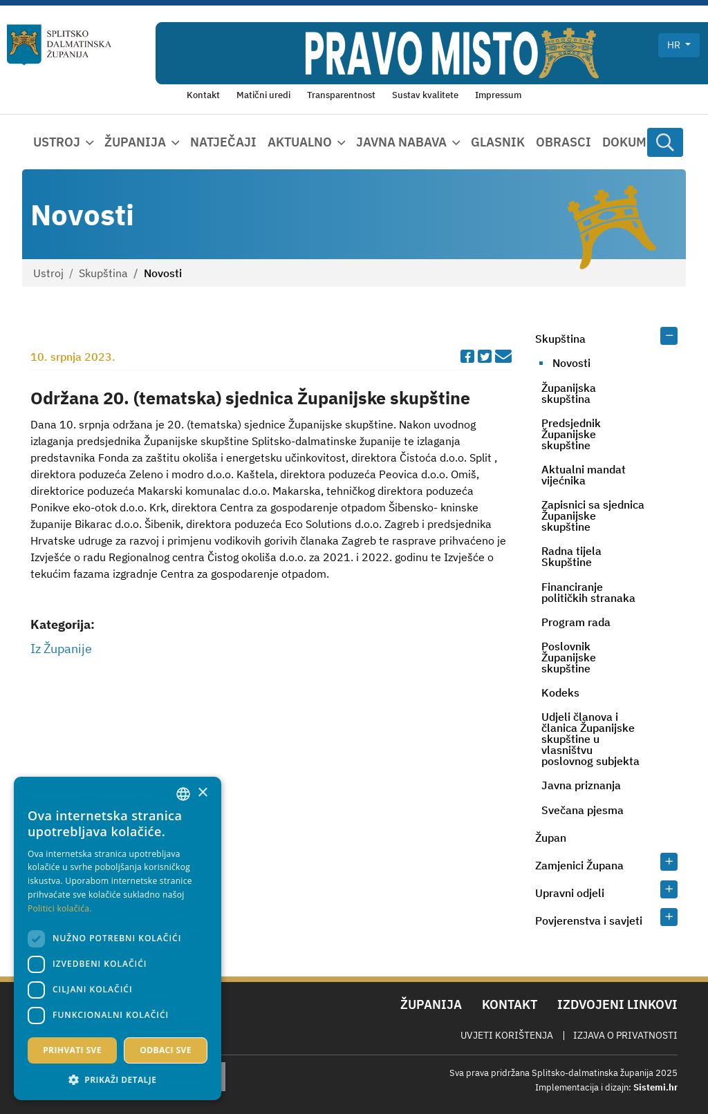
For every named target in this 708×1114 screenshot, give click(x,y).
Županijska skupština (568, 393)
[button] (117, 1079)
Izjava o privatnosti (625, 1035)
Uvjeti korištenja (506, 1035)
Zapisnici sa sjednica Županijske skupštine (592, 516)
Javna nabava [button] (401, 142)
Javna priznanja (581, 785)
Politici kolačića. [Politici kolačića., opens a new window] (60, 908)
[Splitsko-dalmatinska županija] (59, 45)
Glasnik (498, 142)
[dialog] (117, 938)
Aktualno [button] (300, 142)
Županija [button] (135, 142)
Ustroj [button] (56, 142)
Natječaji (223, 142)
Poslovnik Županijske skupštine (568, 657)
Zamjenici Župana (579, 865)
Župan (550, 837)
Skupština (103, 273)
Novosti (571, 363)
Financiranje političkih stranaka (588, 592)
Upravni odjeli (569, 893)
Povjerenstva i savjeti (588, 920)
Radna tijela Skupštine (571, 556)
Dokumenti (639, 142)
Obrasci (563, 142)
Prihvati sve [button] (72, 1050)
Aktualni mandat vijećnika (583, 474)
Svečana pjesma (582, 810)
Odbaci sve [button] (166, 1050)
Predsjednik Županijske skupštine (571, 434)
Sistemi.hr (655, 1087)
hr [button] (674, 45)
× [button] (202, 793)
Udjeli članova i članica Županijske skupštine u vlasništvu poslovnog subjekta (590, 739)
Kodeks (560, 692)
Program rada (576, 622)
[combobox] (183, 794)
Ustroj (48, 273)
